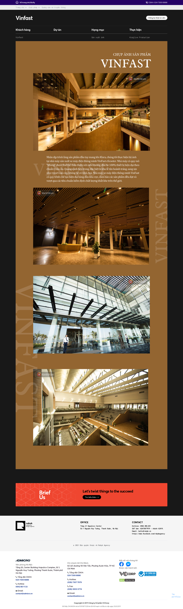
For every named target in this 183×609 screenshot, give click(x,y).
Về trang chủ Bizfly (25, 2)
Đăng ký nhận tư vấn (156, 18)
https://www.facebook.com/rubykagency (148, 534)
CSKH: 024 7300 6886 (156, 2)
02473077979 (145, 528)
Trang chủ (20, 7)
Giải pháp (33, 7)
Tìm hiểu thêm (92, 497)
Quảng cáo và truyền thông (53, 7)
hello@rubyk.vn (144, 531)
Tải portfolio (176, 595)
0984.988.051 (145, 526)
